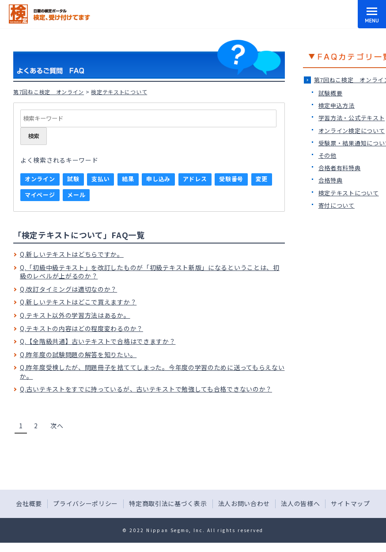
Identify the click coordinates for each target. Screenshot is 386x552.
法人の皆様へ (300, 503)
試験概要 (330, 93)
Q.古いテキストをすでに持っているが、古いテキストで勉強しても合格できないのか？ (146, 388)
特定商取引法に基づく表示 (168, 503)
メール (76, 194)
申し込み (158, 179)
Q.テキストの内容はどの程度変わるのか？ (81, 328)
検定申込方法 (336, 105)
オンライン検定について (351, 130)
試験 (73, 179)
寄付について (336, 205)
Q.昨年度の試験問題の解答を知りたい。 (78, 354)
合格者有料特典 (339, 168)
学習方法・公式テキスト (351, 118)
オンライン (40, 179)
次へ (56, 425)
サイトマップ (350, 503)
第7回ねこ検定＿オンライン (48, 91)
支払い (100, 179)
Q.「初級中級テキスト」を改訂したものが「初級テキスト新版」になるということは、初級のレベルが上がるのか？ (150, 272)
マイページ (40, 194)
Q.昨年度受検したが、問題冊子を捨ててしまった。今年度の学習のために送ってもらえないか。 (152, 372)
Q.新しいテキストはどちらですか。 (72, 254)
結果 (128, 179)
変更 (262, 179)
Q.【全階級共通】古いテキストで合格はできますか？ (98, 341)
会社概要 (29, 503)
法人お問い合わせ (244, 503)
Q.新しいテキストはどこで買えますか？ (78, 301)
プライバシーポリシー (85, 503)
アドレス (195, 179)
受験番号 (231, 179)
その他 (327, 155)
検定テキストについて (348, 193)
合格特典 (330, 180)
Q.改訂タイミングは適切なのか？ (68, 289)
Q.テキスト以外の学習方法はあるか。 (75, 315)
